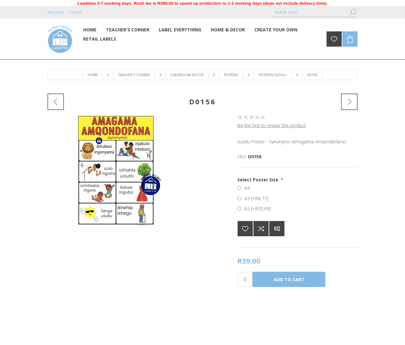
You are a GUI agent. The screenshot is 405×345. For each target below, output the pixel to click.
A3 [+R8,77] (256, 198)
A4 (247, 188)
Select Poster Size (258, 180)
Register (55, 12)
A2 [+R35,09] (257, 208)
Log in (76, 12)
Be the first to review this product (271, 125)
